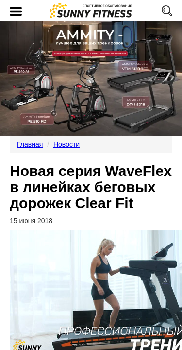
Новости (66, 144)
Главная (30, 144)
